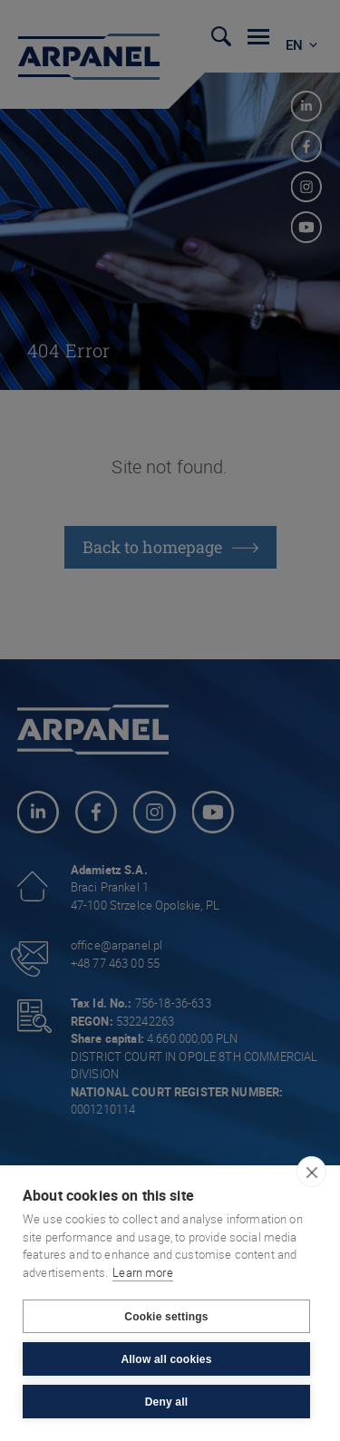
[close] (311, 1171)
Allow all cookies (166, 1359)
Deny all (167, 1402)
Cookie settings (166, 1316)
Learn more (142, 1272)
